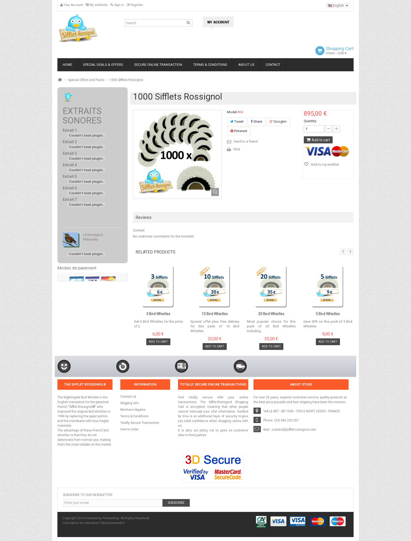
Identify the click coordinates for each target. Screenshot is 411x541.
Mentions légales (132, 410)
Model (232, 112)
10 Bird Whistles (215, 314)
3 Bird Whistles (158, 314)
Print (237, 149)
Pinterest (238, 131)
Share (256, 121)
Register (135, 5)
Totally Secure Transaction (139, 423)
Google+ (278, 121)
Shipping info (129, 403)
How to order (129, 429)
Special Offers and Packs (86, 80)
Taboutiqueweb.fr (112, 523)
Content (139, 230)
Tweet (237, 121)
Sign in (117, 5)
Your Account (71, 5)
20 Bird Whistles (271, 314)
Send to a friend (246, 141)
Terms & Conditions (134, 416)
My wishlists (97, 5)
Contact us (128, 396)
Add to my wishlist (324, 164)
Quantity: (310, 121)
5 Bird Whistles (328, 314)
